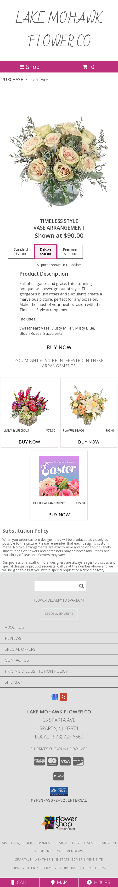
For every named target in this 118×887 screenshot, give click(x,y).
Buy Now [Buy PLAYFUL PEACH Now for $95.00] (89, 442)
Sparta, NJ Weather (33, 859)
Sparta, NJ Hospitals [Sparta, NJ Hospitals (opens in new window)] (73, 843)
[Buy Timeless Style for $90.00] (59, 347)
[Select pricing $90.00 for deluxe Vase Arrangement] (45, 252)
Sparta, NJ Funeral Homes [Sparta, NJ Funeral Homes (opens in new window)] (26, 843)
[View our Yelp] (63, 699)
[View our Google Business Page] (55, 699)
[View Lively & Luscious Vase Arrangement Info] (29, 403)
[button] (59, 791)
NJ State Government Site (79, 859)
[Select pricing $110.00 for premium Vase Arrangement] (70, 252)
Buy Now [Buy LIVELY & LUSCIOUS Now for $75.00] (29, 442)
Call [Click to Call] (19, 882)
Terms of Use (95, 868)
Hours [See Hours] (98, 882)
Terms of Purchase (60, 868)
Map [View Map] (59, 882)
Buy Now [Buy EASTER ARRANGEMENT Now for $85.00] (59, 514)
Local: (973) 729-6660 (59, 736)
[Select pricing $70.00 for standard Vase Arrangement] (21, 252)
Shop (29, 67)
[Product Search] (60, 586)
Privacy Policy (24, 868)
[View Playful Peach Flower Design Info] (89, 403)
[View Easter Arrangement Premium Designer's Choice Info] (59, 476)
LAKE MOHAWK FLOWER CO (59, 30)
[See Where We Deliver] (59, 613)
